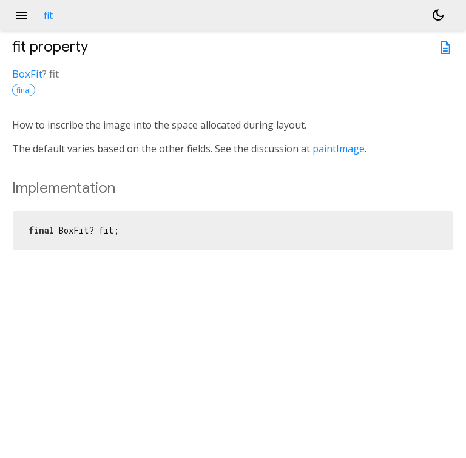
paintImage (338, 148)
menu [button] (22, 15)
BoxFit (27, 74)
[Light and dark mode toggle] (438, 15)
